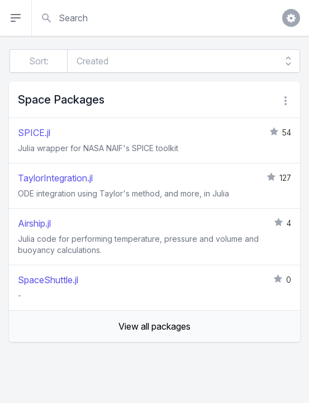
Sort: (39, 61)
